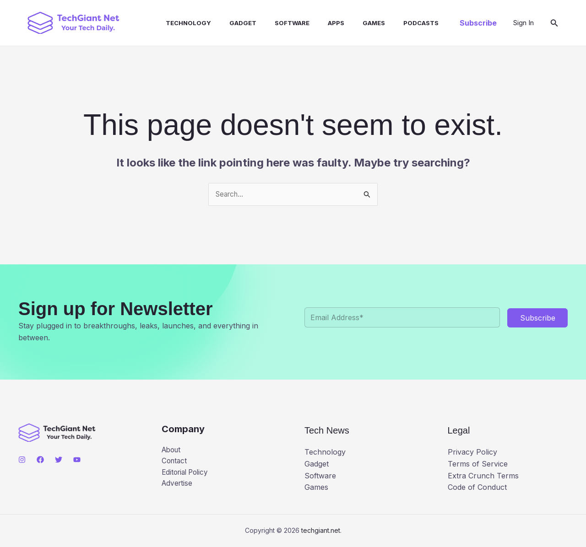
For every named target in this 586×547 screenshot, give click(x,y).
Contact (175, 462)
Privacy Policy (472, 452)
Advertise (178, 485)
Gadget (230, 23)
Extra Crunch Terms (483, 476)
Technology (179, 23)
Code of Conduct (477, 488)
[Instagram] (22, 460)
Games (350, 23)
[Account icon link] (523, 23)
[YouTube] (77, 460)
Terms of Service (478, 464)
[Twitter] (58, 460)
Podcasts (393, 23)
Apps (316, 23)
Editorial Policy (187, 474)
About (172, 450)
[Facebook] (40, 460)
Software (275, 23)
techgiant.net (320, 531)
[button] (478, 23)
